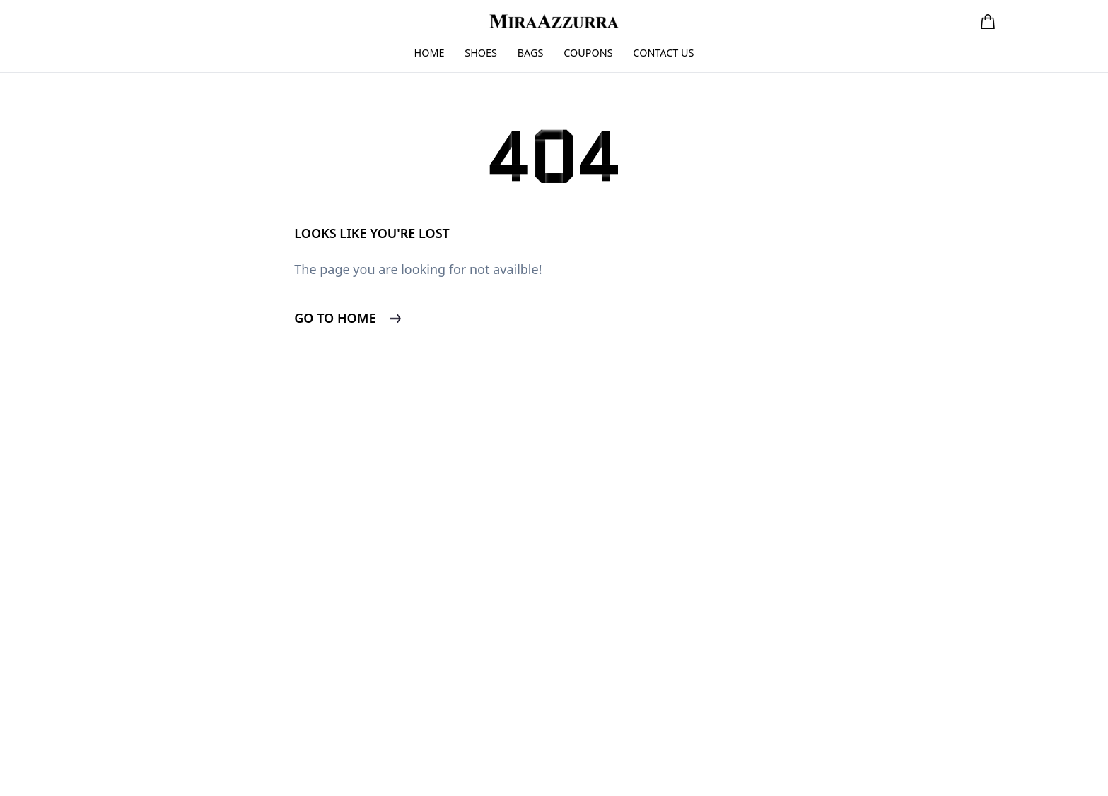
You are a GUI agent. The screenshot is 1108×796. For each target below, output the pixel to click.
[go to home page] (554, 21)
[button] (988, 21)
